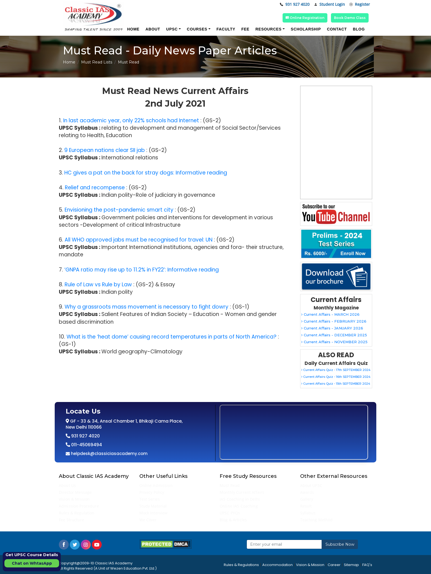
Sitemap (351, 564)
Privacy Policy (151, 492)
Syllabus (308, 512)
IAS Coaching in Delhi (240, 499)
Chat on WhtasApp (32, 563)
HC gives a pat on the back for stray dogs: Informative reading (145, 172)
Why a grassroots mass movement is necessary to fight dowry (146, 306)
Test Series (149, 499)
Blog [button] (359, 29)
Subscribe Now (339, 544)
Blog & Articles (233, 519)
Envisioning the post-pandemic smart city (119, 209)
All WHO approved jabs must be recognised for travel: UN (138, 239)
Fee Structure (71, 519)
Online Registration (305, 18)
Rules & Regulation (77, 512)
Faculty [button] (226, 29)
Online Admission (156, 485)
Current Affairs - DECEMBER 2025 (334, 335)
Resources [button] (268, 29)
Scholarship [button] (306, 29)
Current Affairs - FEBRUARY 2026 (333, 321)
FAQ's (367, 564)
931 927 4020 (295, 4)
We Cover (148, 519)
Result (306, 506)
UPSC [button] (172, 29)
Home (69, 62)
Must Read (230, 485)
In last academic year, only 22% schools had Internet (131, 120)
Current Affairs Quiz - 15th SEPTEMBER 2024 (335, 384)
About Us (67, 485)
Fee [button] (245, 29)
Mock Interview (153, 512)
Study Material (153, 506)
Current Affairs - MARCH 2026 (330, 314)
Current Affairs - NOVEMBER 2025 (334, 342)
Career (334, 564)
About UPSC (311, 485)
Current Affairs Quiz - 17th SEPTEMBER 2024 (336, 370)
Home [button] (133, 29)
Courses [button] (197, 29)
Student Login (329, 4)
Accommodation (277, 564)
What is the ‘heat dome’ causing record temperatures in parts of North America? (172, 336)
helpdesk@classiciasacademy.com (109, 453)
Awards (307, 492)
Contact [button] (337, 29)
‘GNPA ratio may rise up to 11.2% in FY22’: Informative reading (141, 269)
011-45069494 (86, 445)
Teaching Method (316, 519)
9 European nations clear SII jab (104, 150)
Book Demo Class (350, 18)
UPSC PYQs (230, 512)
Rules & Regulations (241, 564)
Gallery (306, 499)
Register (359, 4)
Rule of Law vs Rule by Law (98, 284)
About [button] (152, 29)
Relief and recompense (95, 187)
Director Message (75, 492)
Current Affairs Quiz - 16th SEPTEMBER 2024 (336, 377)
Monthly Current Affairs (242, 492)
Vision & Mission (74, 499)
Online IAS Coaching (239, 506)
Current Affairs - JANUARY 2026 (332, 328)
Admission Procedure (79, 506)
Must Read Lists (96, 62)
